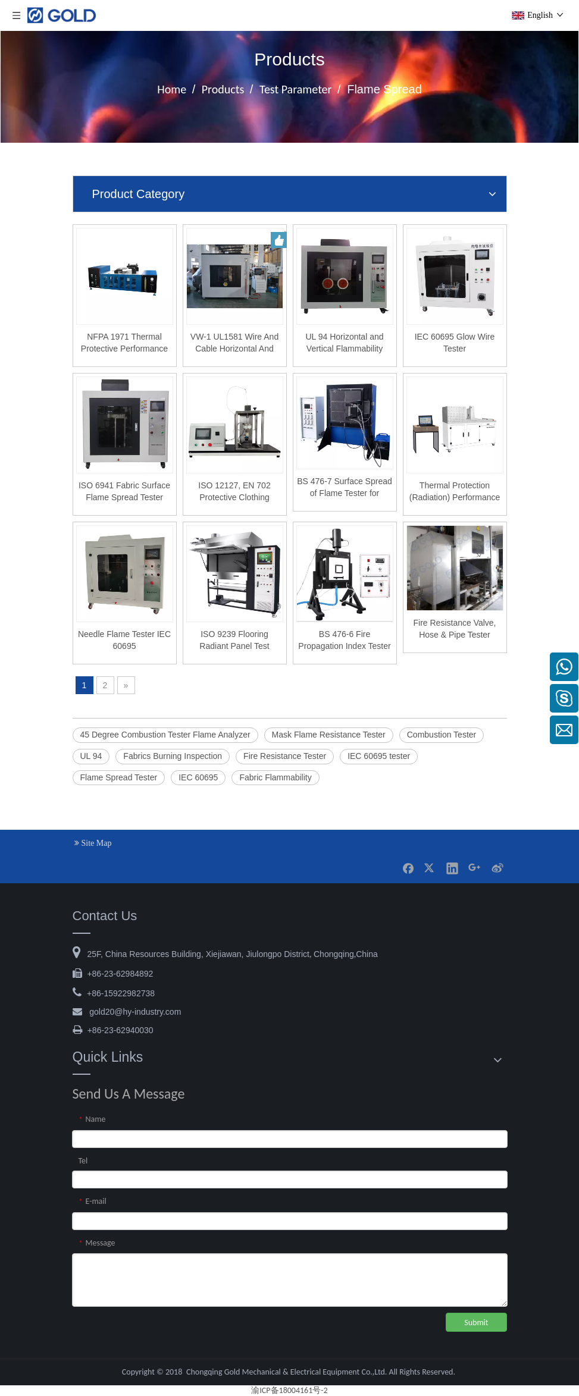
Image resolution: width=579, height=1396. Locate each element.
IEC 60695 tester (379, 756)
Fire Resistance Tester (284, 756)
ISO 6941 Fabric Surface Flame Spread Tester (124, 491)
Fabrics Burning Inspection (172, 756)
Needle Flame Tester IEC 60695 (124, 640)
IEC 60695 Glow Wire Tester (455, 342)
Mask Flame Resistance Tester (329, 734)
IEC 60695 (198, 777)
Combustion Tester (441, 734)
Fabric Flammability (275, 777)
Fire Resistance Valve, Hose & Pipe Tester (454, 628)
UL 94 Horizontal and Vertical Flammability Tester (344, 343)
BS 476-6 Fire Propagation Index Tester (344, 640)
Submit (476, 1322)
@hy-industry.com (135, 1012)
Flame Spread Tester (119, 777)
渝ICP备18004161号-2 (289, 1390)
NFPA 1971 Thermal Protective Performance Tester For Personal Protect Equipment (124, 343)
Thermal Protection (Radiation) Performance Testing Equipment (454, 492)
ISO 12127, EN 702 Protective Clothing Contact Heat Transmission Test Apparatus (234, 492)
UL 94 (91, 756)
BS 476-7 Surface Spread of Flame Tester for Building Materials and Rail (344, 487)
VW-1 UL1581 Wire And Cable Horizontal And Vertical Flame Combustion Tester (234, 343)
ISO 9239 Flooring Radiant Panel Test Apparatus (234, 640)
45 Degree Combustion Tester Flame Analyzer (165, 734)
